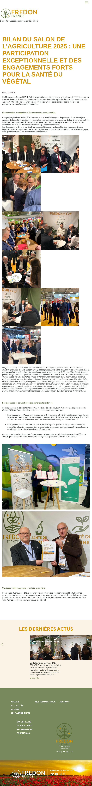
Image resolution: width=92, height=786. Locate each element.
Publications (24, 725)
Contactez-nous (20, 713)
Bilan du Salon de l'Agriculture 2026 (46, 642)
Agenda (15, 709)
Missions (65, 701)
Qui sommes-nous (45, 701)
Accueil (15, 701)
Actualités (17, 705)
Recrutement (24, 729)
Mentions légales (72, 770)
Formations (23, 733)
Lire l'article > (35, 678)
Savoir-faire (24, 721)
